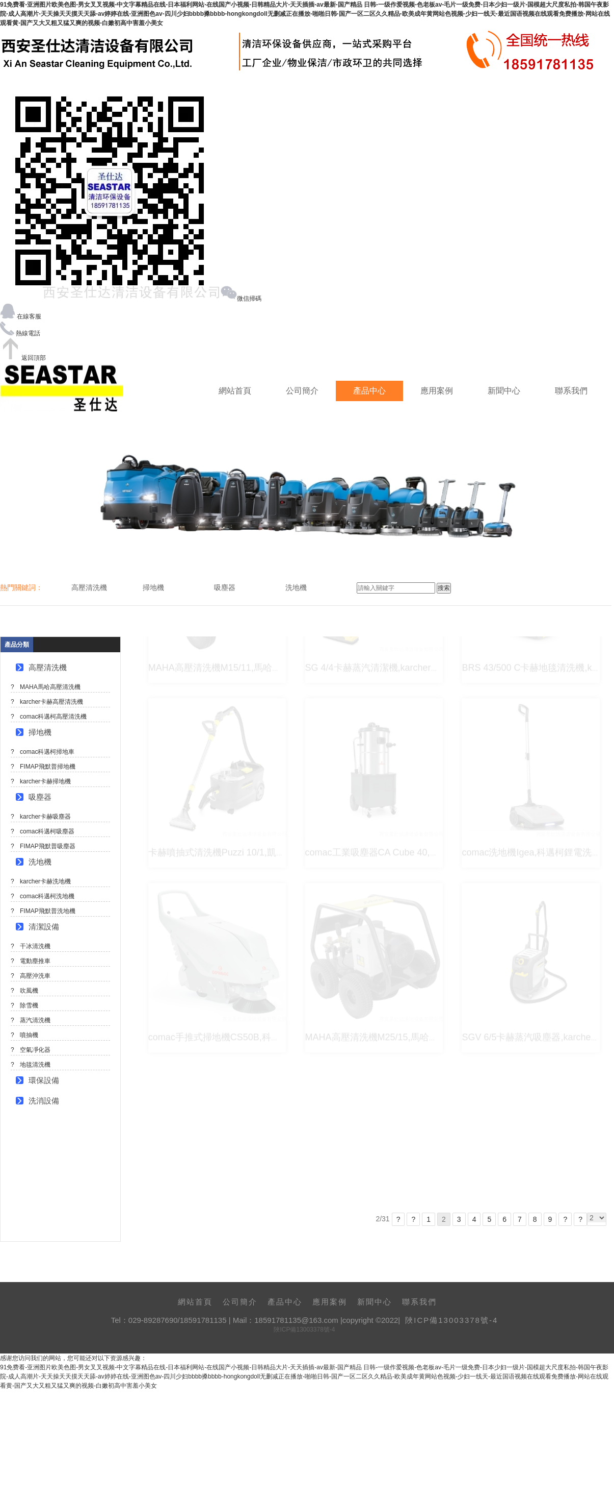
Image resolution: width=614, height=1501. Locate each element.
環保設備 (44, 1080)
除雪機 (29, 1005)
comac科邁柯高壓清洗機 (53, 716)
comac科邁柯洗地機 (47, 896)
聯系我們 (571, 390)
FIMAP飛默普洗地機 (47, 911)
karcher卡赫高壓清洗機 (51, 701)
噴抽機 (29, 1035)
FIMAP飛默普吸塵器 (47, 846)
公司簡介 (302, 390)
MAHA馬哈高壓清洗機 (50, 687)
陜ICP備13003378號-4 (451, 1320)
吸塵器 (40, 797)
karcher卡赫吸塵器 (45, 816)
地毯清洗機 (35, 1064)
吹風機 (29, 990)
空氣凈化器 (35, 1049)
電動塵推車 (35, 961)
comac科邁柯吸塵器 (47, 831)
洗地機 (40, 861)
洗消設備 (44, 1100)
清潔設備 (44, 926)
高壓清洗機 (48, 667)
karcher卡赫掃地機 (45, 781)
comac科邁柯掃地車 (47, 751)
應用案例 (436, 390)
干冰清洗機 (35, 946)
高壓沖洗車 (35, 975)
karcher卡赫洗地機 (45, 881)
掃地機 (40, 732)
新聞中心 (504, 390)
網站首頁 (235, 390)
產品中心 (369, 390)
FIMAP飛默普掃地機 (47, 766)
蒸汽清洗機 (35, 1020)
